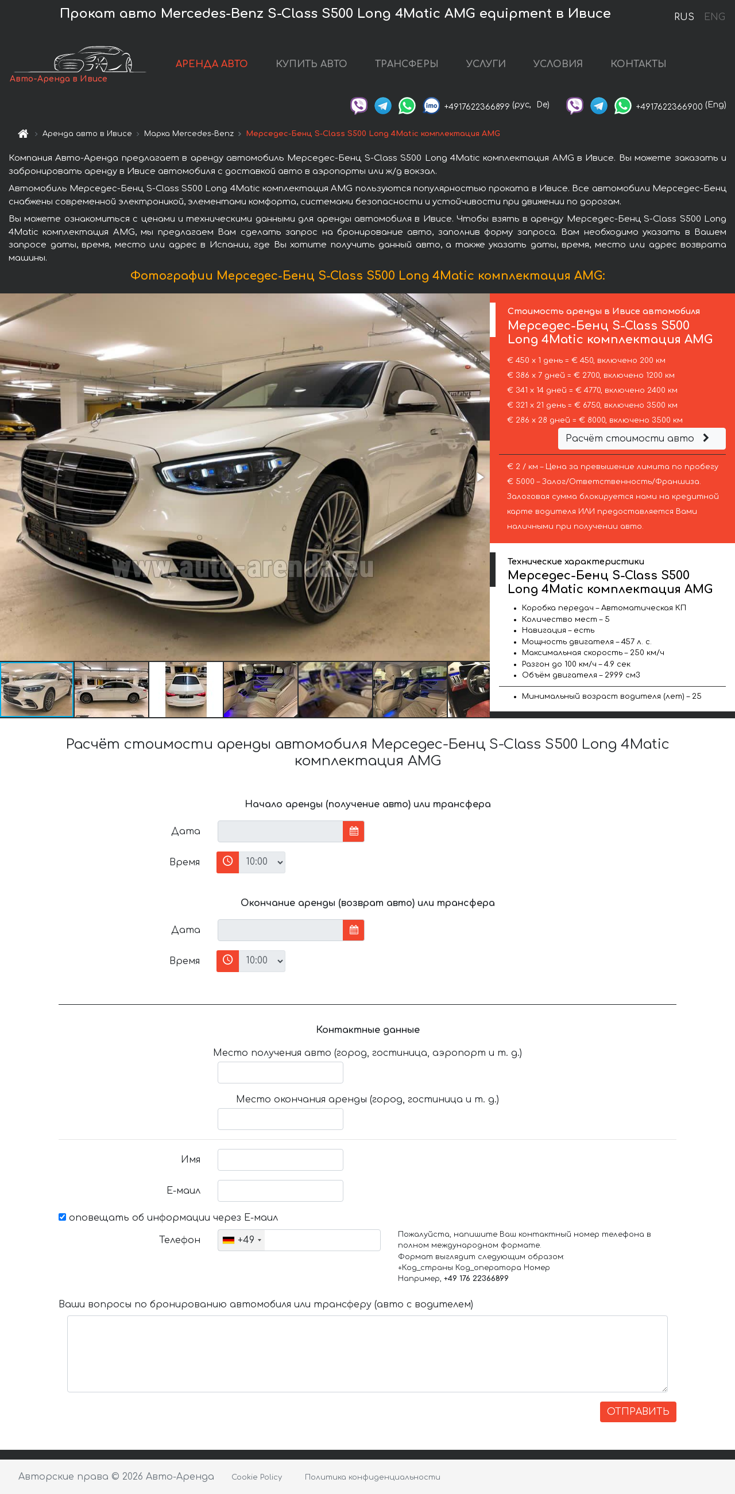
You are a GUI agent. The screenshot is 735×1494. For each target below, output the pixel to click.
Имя (190, 1160)
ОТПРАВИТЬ (638, 1412)
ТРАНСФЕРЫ (407, 64)
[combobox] (241, 1240)
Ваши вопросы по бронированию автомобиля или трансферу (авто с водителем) (266, 1304)
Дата (185, 831)
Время (184, 862)
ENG (714, 17)
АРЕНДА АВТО (212, 64)
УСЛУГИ (486, 64)
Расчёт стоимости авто (639, 439)
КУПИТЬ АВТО (311, 64)
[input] (280, 831)
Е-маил (183, 1191)
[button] (479, 477)
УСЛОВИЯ (558, 64)
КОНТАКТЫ (638, 64)
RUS (684, 17)
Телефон (179, 1240)
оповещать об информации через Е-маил (168, 1218)
